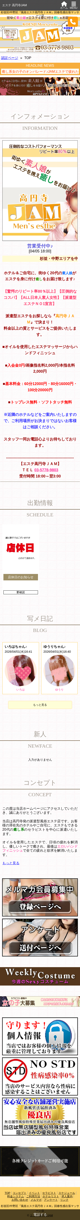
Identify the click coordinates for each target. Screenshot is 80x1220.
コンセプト (19, 1193)
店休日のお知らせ (20, 577)
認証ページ (9, 58)
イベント (34, 1193)
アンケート (51, 1199)
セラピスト (49, 1193)
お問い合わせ (20, 1199)
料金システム (15, 1196)
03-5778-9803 (46, 470)
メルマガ (36, 1199)
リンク (64, 1199)
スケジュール (66, 1193)
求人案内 (67, 1196)
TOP (7, 1193)
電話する (40, 1214)
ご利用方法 (33, 1196)
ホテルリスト (50, 1196)
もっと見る (40, 704)
